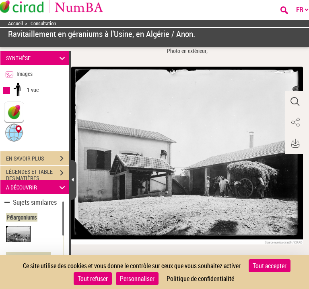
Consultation (43, 23)
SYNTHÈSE (37, 58)
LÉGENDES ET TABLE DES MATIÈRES (37, 173)
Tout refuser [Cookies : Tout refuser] (93, 278)
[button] (14, 132)
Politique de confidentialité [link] (200, 278)
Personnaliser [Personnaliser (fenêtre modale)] (137, 278)
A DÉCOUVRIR (37, 187)
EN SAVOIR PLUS (37, 158)
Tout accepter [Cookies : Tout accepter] (269, 265)
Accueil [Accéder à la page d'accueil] (15, 23)
